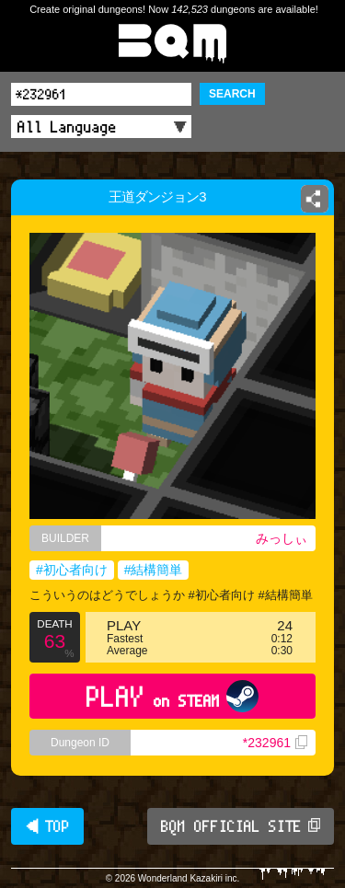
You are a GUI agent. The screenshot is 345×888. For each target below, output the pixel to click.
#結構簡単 (153, 569)
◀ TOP (47, 826)
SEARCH (232, 93)
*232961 (275, 742)
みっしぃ (281, 538)
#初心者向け (72, 569)
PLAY (172, 696)
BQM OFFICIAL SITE (240, 826)
